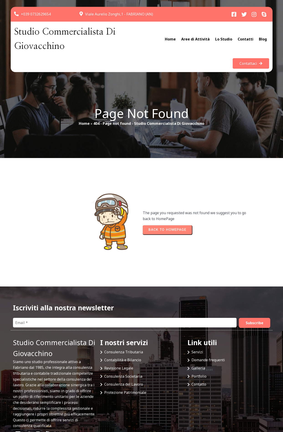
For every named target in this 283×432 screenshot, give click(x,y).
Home (84, 109)
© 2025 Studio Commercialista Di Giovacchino (52, 411)
